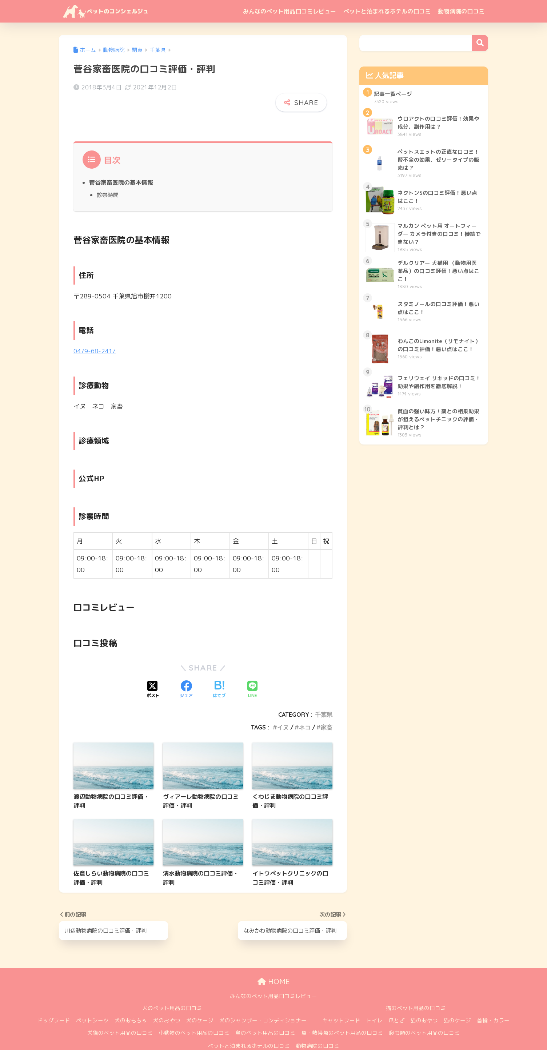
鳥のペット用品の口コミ (265, 1015)
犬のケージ (199, 1003)
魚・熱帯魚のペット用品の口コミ (342, 1015)
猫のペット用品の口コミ (416, 990)
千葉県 (323, 697)
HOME (273, 964)
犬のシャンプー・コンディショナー (263, 1003)
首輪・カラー (493, 1003)
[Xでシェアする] (153, 672)
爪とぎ (396, 1003)
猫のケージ (457, 1003)
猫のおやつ (424, 1003)
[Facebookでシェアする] (186, 672)
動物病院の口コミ (461, 11)
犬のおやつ (166, 1003)
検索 (480, 43)
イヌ (283, 709)
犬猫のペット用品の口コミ (120, 1015)
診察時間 (108, 177)
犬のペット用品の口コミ (172, 990)
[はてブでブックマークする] (219, 672)
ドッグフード (53, 1003)
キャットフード (341, 1003)
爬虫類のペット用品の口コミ (424, 1015)
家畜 (326, 709)
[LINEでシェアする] (252, 672)
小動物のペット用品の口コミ (194, 1015)
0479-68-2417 (96, 333)
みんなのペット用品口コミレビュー (289, 11)
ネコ (305, 709)
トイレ (374, 1003)
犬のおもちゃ (131, 1003)
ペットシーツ (92, 1003)
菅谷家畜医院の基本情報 (121, 165)
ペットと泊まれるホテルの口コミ (387, 11)
